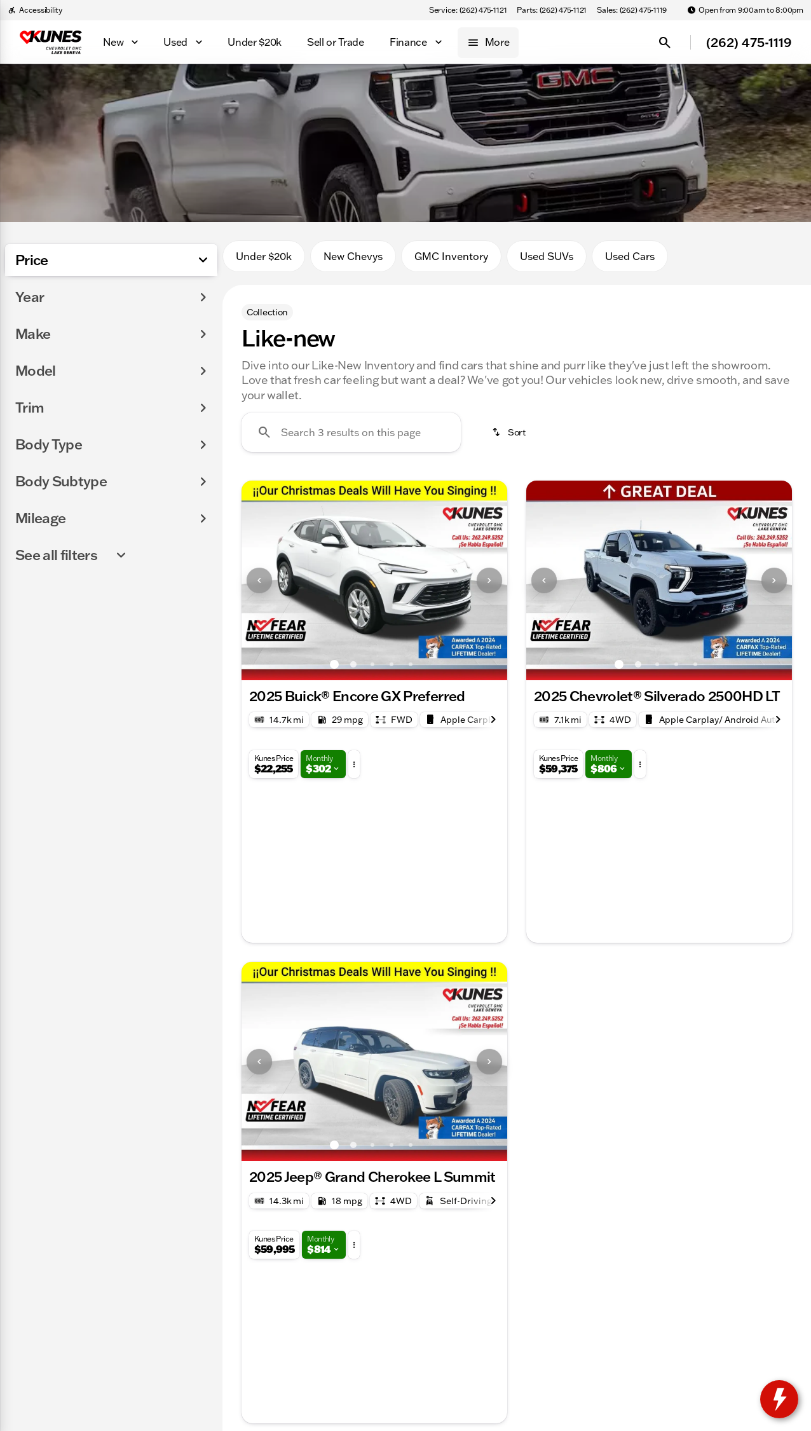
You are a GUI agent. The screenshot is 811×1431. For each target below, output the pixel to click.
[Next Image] (489, 580)
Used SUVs (546, 256)
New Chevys (353, 256)
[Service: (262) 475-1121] (467, 10)
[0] (40, 372)
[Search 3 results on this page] (351, 432)
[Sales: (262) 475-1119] (631, 10)
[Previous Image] (259, 580)
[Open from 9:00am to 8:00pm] (745, 10)
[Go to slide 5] (410, 664)
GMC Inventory (451, 256)
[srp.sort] (510, 432)
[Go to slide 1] (334, 664)
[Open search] (665, 42)
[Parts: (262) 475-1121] (551, 10)
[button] (262, 580)
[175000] (173, 372)
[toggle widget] (779, 1399)
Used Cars (630, 256)
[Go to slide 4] (391, 664)
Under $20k (264, 256)
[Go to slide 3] (372, 664)
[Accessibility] (35, 10)
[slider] (30, 307)
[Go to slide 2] (353, 664)
